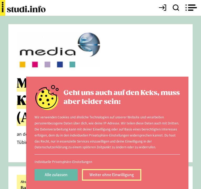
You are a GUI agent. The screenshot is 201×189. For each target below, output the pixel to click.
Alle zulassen (56, 174)
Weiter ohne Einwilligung (112, 174)
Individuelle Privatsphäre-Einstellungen (63, 161)
